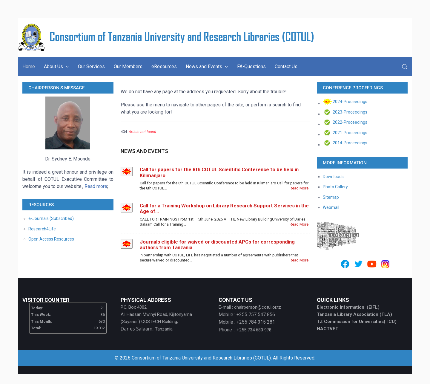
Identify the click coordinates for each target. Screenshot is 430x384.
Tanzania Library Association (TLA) (354, 314)
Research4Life (42, 229)
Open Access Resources (51, 239)
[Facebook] (345, 264)
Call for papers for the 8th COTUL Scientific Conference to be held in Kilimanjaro (219, 172)
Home (28, 66)
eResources (164, 66)
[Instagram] (385, 264)
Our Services (91, 66)
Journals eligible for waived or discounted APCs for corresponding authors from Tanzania (217, 244)
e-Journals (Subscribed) (51, 218)
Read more (96, 186)
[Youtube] (372, 264)
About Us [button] (56, 66)
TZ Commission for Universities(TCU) (357, 321)
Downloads (333, 176)
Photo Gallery (335, 186)
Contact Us (286, 66)
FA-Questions (251, 66)
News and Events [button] (207, 66)
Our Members (128, 66)
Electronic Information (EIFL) (348, 307)
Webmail (331, 207)
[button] (405, 67)
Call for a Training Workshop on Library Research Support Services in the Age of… (224, 208)
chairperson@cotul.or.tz (257, 307)
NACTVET (327, 328)
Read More (299, 188)
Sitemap (331, 197)
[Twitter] (358, 264)
